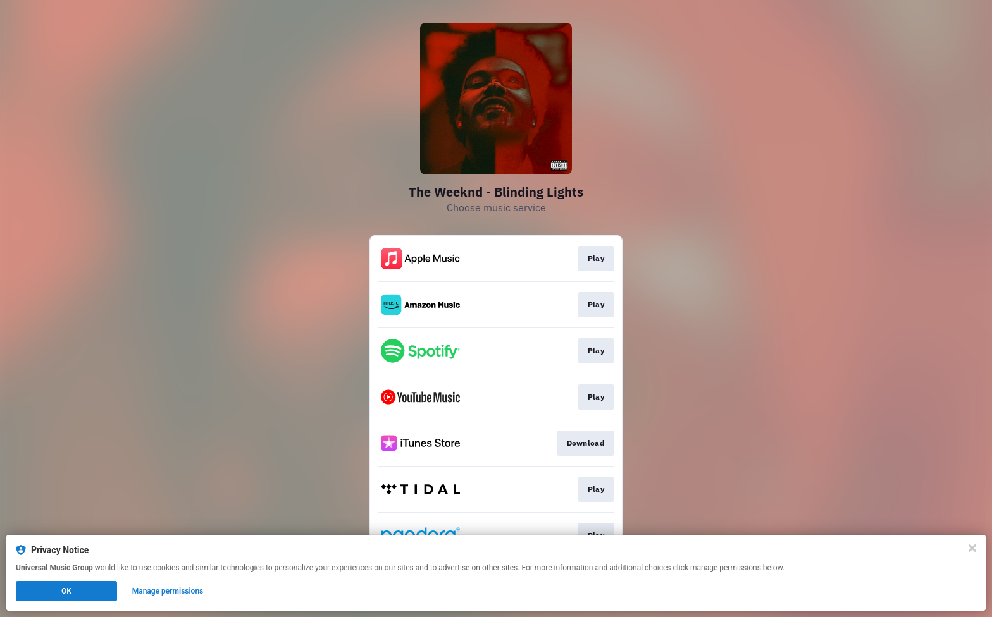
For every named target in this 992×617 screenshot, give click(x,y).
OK (66, 591)
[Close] (972, 548)
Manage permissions (168, 591)
